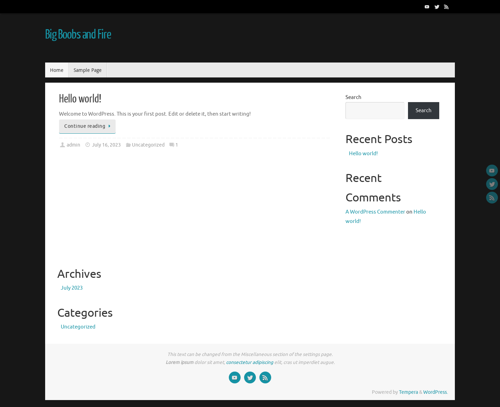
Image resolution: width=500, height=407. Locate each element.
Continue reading (88, 126)
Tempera (408, 392)
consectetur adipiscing (249, 362)
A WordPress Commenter (375, 212)
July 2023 (72, 288)
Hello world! (80, 99)
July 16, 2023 (106, 145)
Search (353, 97)
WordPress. (435, 392)
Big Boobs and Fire (78, 35)
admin (73, 145)
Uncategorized (148, 145)
